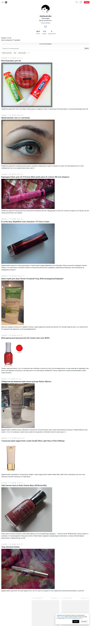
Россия (43, 23)
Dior (15, 53)
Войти (86, 2)
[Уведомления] (80, 2)
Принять (76, 621)
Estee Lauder (22, 53)
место (38, 33)
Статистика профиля (45, 44)
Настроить (84, 621)
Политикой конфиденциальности (74, 618)
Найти (87, 48)
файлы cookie (60, 616)
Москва (48, 23)
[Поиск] (77, 2)
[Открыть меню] (2, 2)
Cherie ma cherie (7, 53)
